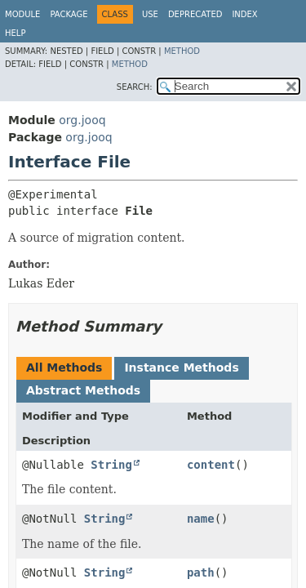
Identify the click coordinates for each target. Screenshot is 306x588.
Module (22, 14)
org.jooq (82, 120)
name (201, 518)
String (111, 464)
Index (244, 14)
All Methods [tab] (64, 367)
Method (182, 51)
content (211, 464)
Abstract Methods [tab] (83, 390)
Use (150, 14)
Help (15, 33)
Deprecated (195, 14)
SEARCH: (135, 86)
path (201, 572)
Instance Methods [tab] (181, 367)
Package (68, 14)
